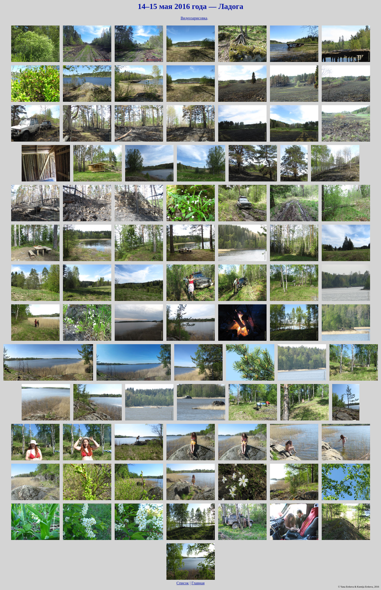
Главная (198, 583)
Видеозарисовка (194, 18)
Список (182, 583)
